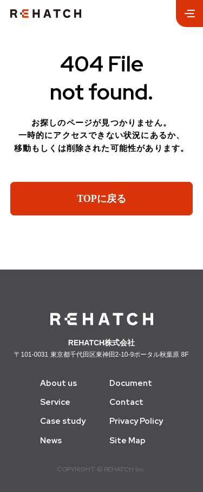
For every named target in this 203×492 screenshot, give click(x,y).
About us (58, 383)
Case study (63, 421)
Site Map (127, 441)
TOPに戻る (101, 198)
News (51, 441)
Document (130, 383)
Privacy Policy (136, 421)
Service (55, 402)
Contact (126, 402)
